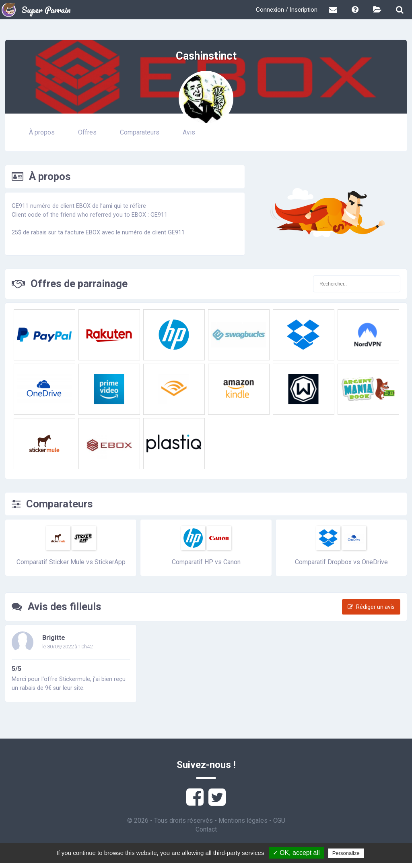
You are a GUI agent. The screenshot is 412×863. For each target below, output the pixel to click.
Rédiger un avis (371, 607)
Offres (87, 132)
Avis (189, 132)
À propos (42, 132)
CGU (279, 820)
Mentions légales (243, 820)
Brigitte (53, 638)
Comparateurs (139, 132)
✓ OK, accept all (296, 852)
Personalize (346, 853)
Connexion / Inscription (286, 9)
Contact (206, 829)
